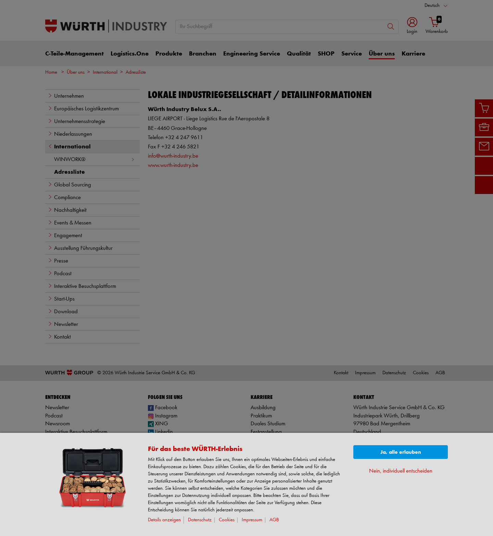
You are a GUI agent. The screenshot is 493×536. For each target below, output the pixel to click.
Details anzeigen (164, 520)
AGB (274, 520)
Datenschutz (200, 520)
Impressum (252, 520)
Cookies (227, 520)
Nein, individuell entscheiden (400, 471)
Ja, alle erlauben (400, 452)
